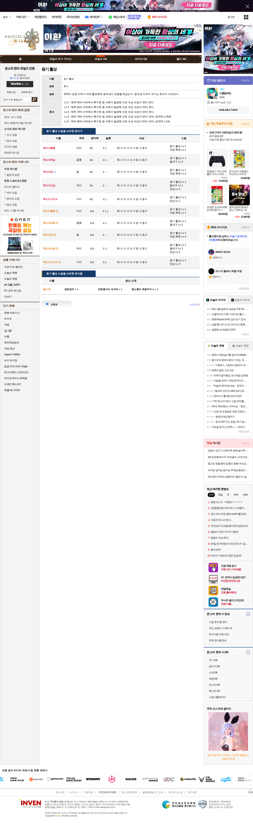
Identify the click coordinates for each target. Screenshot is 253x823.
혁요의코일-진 (51, 248)
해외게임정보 (11, 342)
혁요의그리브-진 (52, 262)
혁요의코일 (49, 185)
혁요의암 (48, 171)
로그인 (231, 17)
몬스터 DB (214, 684)
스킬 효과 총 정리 (218, 621)
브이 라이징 (10, 360)
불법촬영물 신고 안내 (153, 792)
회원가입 (11, 92)
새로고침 (243, 288)
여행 (6, 336)
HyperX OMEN (12, 354)
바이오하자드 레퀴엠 (15, 378)
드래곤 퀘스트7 (12, 384)
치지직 (8, 318)
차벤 (6, 324)
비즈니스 (74, 792)
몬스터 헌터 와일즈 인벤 (20, 68)
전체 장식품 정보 (218, 640)
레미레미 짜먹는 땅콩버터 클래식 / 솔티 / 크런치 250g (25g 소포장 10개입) (229, 476)
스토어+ (246, 123)
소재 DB (213, 672)
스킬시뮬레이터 (217, 697)
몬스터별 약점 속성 (219, 634)
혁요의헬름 (49, 148)
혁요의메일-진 (51, 223)
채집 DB (213, 678)
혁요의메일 (49, 160)
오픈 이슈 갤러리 (13, 267)
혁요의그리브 (50, 199)
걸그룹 (8, 330)
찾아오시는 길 (175, 792)
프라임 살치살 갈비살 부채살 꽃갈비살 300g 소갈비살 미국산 (229, 470)
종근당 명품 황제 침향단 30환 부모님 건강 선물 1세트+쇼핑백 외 (229, 463)
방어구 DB (214, 666)
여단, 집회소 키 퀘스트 (220, 628)
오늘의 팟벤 (10, 278)
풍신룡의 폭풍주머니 (143, 289)
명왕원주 (69, 289)
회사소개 (60, 792)
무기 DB (213, 660)
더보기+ (245, 80)
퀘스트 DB (214, 690)
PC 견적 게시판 (12, 290)
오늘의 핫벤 (10, 272)
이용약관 (88, 792)
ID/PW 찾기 (27, 92)
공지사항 (192, 792)
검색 (34, 99)
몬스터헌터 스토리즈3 (16, 372)
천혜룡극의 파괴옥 (108, 289)
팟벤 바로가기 (12, 313)
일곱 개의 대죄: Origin (16, 366)
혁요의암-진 (49, 234)
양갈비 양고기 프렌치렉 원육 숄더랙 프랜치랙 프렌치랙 (229, 450)
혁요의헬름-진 (51, 211)
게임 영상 (9, 348)
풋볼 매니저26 (12, 390)
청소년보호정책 (129, 792)
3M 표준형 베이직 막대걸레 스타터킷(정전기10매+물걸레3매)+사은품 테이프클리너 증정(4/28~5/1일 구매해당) (229, 457)
